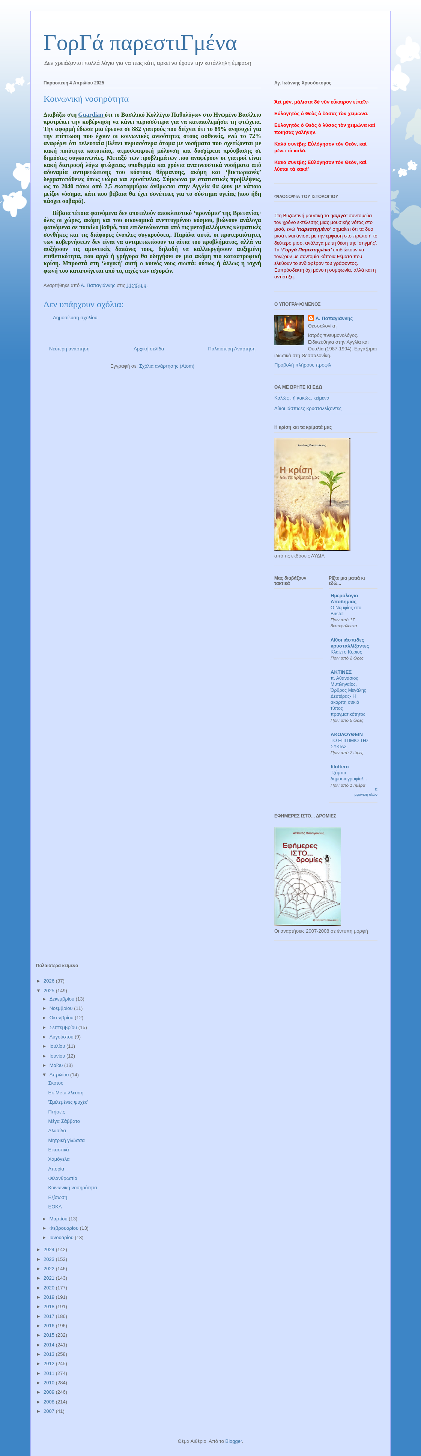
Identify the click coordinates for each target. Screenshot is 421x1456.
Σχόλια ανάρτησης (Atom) (166, 366)
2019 (50, 1297)
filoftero (340, 766)
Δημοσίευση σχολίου (75, 317)
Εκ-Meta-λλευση (65, 1092)
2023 (50, 1259)
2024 (50, 1249)
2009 (50, 1392)
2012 (50, 1363)
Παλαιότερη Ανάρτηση (232, 349)
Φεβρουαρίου (65, 1228)
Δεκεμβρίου (63, 999)
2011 (50, 1373)
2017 (50, 1316)
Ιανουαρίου (62, 1237)
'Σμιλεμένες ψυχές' (68, 1102)
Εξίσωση (57, 1197)
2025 (50, 990)
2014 (50, 1345)
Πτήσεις (56, 1112)
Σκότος (55, 1083)
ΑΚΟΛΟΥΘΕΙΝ (347, 734)
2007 (50, 1411)
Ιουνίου (58, 1056)
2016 (50, 1325)
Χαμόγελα (58, 1159)
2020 (50, 1288)
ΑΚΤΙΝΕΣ (341, 672)
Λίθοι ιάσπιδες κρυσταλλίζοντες (307, 408)
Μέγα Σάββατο (64, 1121)
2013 (50, 1354)
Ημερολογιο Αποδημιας (344, 598)
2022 (50, 1268)
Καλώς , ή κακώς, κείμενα (301, 398)
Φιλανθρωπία (62, 1178)
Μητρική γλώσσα (66, 1140)
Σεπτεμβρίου (64, 1027)
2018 (50, 1306)
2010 (50, 1382)
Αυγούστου (62, 1037)
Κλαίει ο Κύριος (346, 652)
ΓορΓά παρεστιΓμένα (140, 42)
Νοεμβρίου (62, 1008)
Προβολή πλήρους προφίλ (302, 365)
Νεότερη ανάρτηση (69, 349)
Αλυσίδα (57, 1130)
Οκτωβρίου (62, 1017)
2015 (50, 1335)
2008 (50, 1402)
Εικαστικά (58, 1149)
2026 (50, 981)
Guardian (91, 114)
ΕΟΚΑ (55, 1207)
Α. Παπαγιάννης (334, 318)
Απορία (56, 1169)
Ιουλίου (58, 1046)
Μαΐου (57, 1065)
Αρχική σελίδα (149, 349)
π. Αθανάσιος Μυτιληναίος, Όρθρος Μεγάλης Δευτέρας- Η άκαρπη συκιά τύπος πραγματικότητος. (349, 696)
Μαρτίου (59, 1219)
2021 (50, 1278)
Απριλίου (60, 1074)
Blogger (233, 1441)
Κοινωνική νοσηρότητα (72, 1187)
